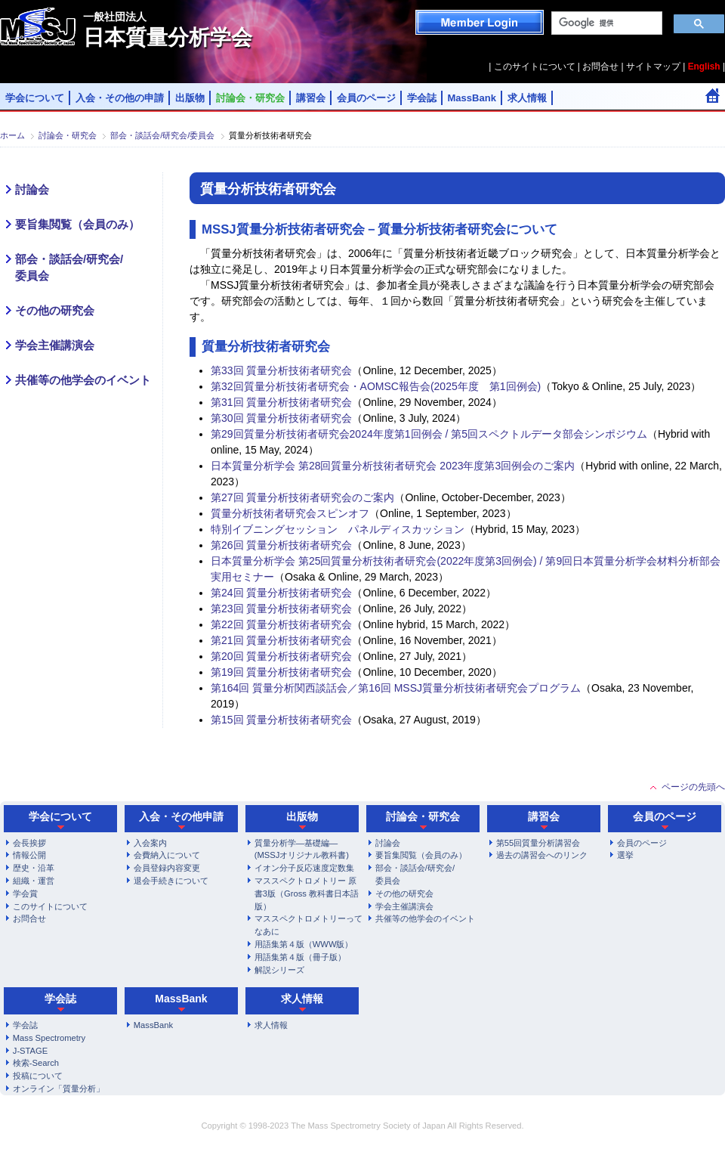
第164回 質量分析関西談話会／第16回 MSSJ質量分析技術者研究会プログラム (396, 688)
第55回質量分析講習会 (538, 842)
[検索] (605, 23)
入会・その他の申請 (120, 98)
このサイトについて (534, 66)
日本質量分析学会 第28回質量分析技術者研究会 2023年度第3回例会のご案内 (393, 466)
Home (712, 95)
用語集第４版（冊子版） (300, 957)
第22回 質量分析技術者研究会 (281, 624)
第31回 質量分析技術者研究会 (281, 402)
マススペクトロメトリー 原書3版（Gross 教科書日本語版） (307, 893)
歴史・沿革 (33, 867)
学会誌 (422, 98)
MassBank (472, 98)
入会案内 (150, 842)
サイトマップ (653, 66)
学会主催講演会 (54, 345)
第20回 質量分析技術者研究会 (281, 656)
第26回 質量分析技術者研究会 (281, 545)
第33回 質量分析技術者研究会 (281, 370)
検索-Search (36, 1062)
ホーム (12, 135)
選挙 (625, 854)
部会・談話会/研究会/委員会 (162, 135)
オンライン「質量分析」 (58, 1088)
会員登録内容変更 (167, 867)
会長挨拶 (29, 842)
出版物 (190, 98)
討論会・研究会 (250, 98)
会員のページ (366, 98)
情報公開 (29, 854)
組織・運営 (33, 880)
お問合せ (600, 66)
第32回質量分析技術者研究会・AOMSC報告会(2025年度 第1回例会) (376, 386)
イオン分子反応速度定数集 (304, 867)
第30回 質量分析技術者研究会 (281, 418)
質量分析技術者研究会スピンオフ (290, 513)
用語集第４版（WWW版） (304, 944)
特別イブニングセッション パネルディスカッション (337, 529)
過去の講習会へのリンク (542, 854)
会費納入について (167, 854)
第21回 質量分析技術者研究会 (281, 640)
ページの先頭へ (693, 787)
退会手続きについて (171, 880)
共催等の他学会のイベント (83, 380)
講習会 (310, 98)
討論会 (32, 190)
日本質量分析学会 (167, 30)
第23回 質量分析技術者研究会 (281, 608)
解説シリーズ (279, 969)
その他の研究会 (54, 311)
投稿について (38, 1075)
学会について (34, 98)
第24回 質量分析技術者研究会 (281, 593)
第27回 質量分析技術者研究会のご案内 (302, 497)
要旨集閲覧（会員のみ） (77, 224)
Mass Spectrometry (49, 1037)
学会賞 (25, 893)
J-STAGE (30, 1050)
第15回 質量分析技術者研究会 (281, 720)
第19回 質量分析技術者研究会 (281, 672)
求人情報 (527, 98)
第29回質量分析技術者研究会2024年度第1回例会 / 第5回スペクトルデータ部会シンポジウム (429, 434)
